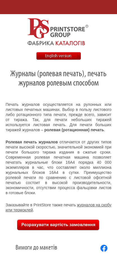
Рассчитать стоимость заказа (58, 225)
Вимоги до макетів (36, 247)
